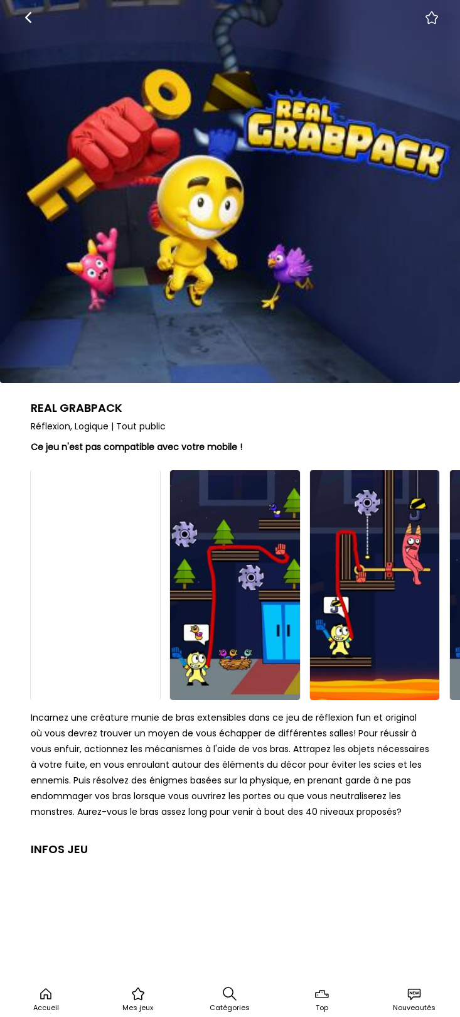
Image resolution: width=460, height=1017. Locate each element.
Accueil (46, 999)
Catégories (230, 999)
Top (321, 999)
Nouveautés (414, 999)
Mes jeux (137, 999)
